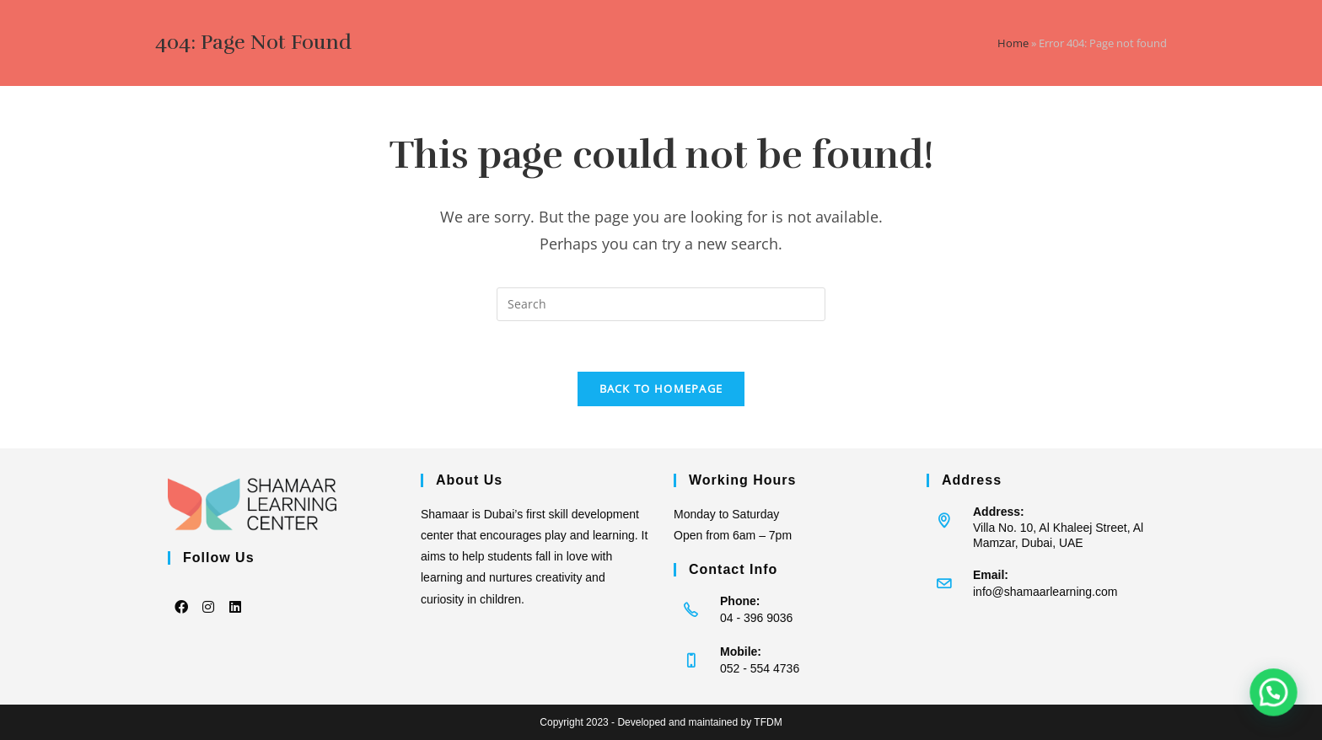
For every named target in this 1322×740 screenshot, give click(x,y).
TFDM (768, 722)
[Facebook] (181, 595)
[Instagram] (208, 595)
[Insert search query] (661, 304)
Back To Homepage (661, 388)
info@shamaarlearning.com (1045, 591)
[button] (1278, 705)
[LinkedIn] (235, 595)
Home (1013, 43)
